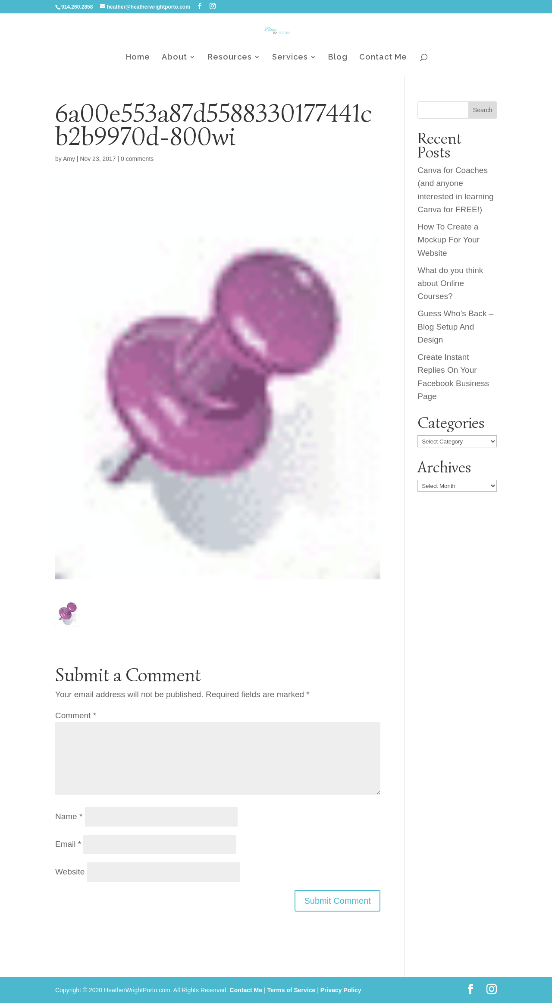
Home (138, 57)
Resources (229, 57)
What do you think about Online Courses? (450, 283)
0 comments (137, 158)
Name (68, 816)
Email (68, 844)
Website (70, 871)
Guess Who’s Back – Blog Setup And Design (455, 326)
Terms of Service (291, 990)
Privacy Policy (340, 990)
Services (290, 57)
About (174, 57)
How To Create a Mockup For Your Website (448, 240)
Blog (338, 57)
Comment (75, 715)
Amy (69, 158)
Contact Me (383, 57)
